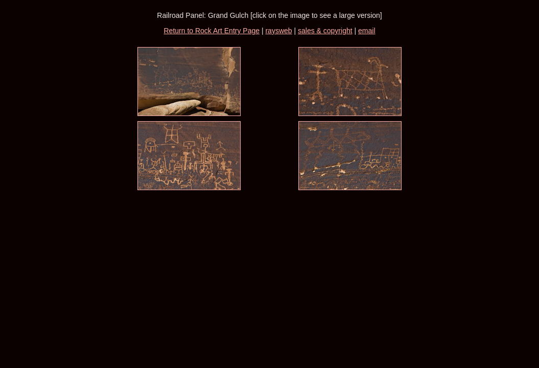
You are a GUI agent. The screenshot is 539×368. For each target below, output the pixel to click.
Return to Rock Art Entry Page (211, 31)
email (366, 31)
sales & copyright (325, 31)
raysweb (278, 31)
